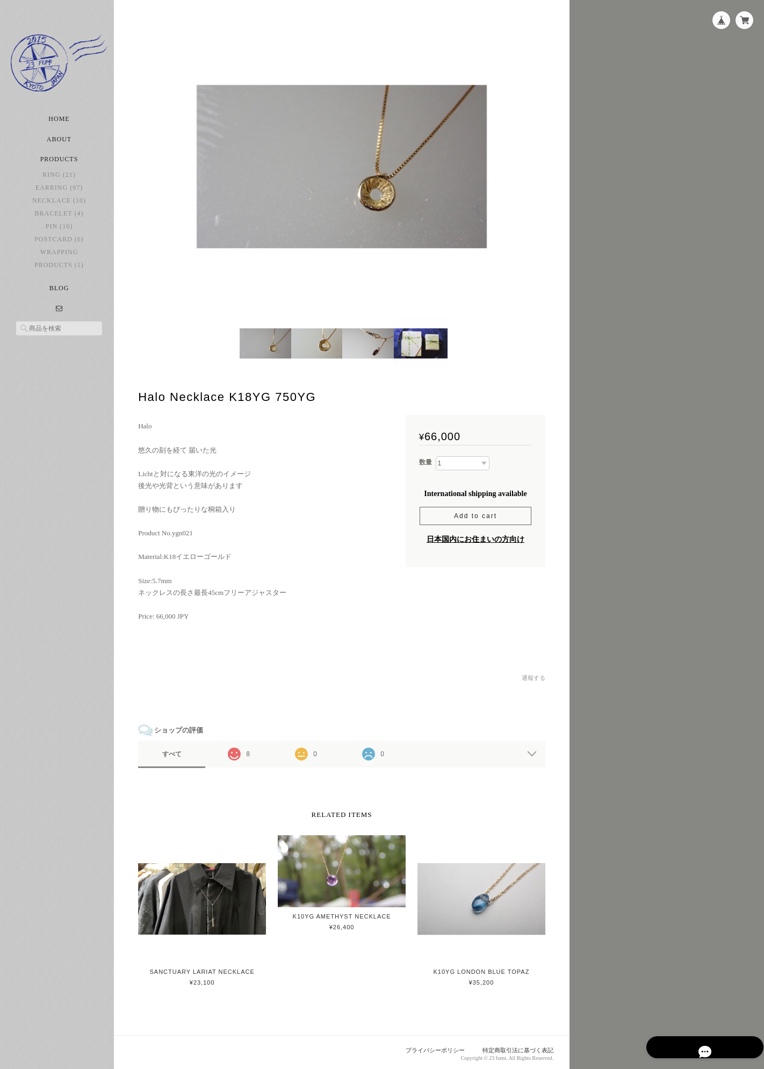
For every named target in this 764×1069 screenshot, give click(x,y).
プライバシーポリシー (435, 1048)
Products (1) (59, 271)
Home (58, 124)
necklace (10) (59, 206)
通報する (533, 676)
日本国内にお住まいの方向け (475, 537)
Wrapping (59, 258)
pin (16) (59, 232)
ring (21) (58, 180)
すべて (176, 752)
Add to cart (475, 514)
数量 (425, 460)
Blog (59, 294)
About (59, 145)
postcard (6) (59, 245)
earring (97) (59, 193)
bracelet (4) (59, 219)
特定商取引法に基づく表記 (517, 1048)
